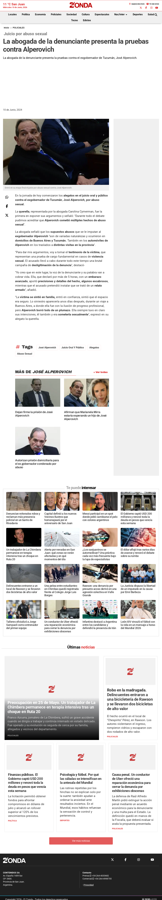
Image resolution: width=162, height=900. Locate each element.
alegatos (94, 347)
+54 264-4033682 (99, 876)
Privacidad (89, 885)
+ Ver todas (100, 372)
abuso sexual (24, 353)
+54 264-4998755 (102, 879)
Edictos (87, 20)
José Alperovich (47, 347)
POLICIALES (18, 27)
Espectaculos (102, 14)
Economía (40, 14)
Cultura (86, 14)
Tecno (74, 20)
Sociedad (71, 14)
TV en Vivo (152, 4)
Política (26, 14)
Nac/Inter (121, 15)
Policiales (56, 14)
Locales (12, 14)
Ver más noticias (81, 840)
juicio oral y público (72, 347)
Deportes (138, 14)
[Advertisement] (81, 83)
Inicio (6, 27)
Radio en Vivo (136, 4)
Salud (151, 14)
